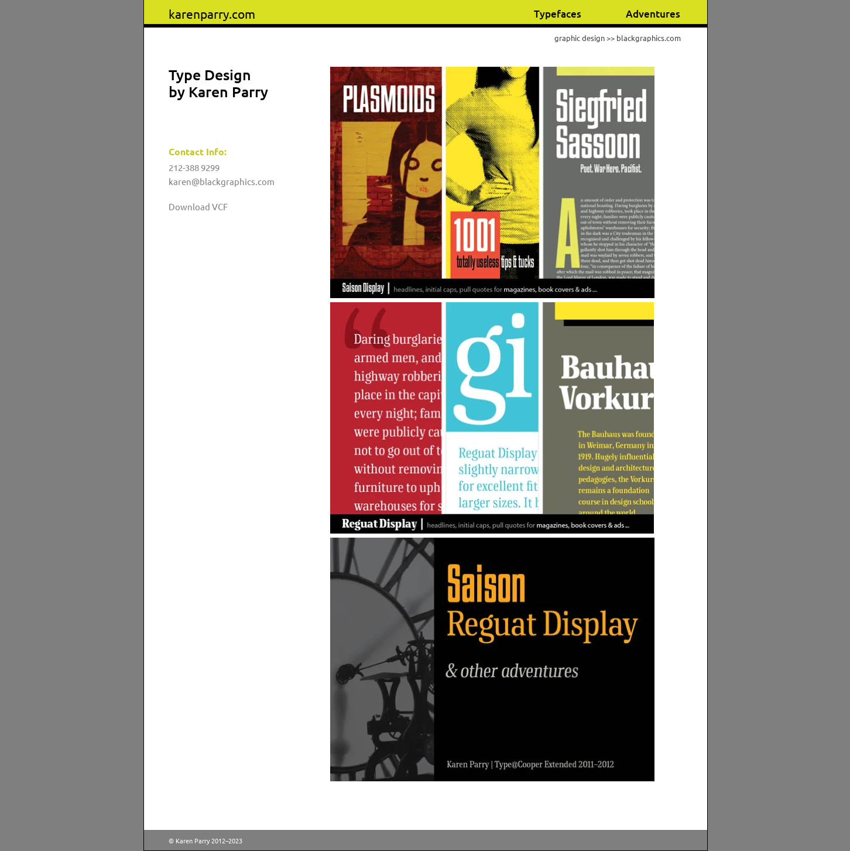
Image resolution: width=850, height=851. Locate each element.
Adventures (653, 13)
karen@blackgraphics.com (222, 181)
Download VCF (198, 206)
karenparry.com (212, 13)
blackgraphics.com (648, 38)
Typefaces (557, 13)
